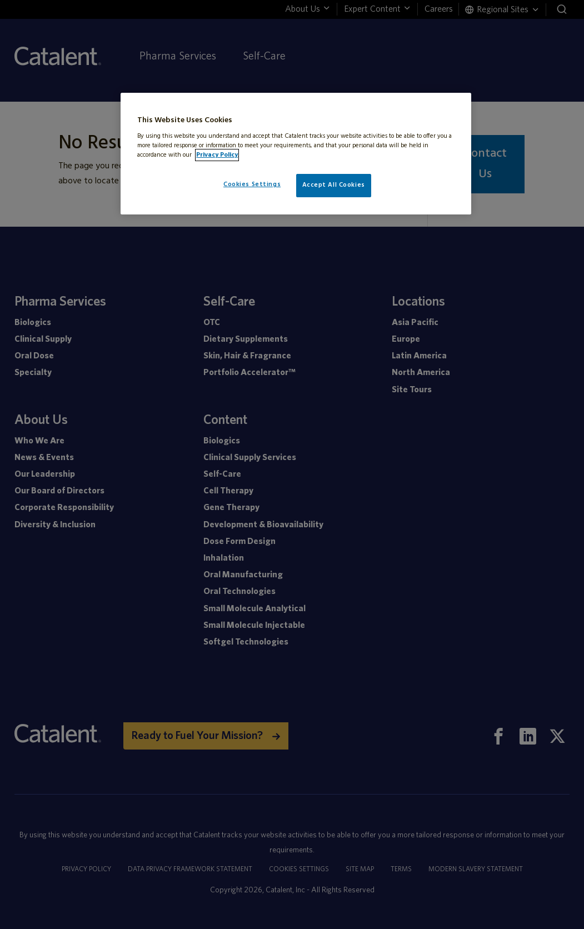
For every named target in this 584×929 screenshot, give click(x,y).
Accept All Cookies (333, 185)
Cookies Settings (252, 184)
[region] (296, 153)
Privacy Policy (217, 155)
